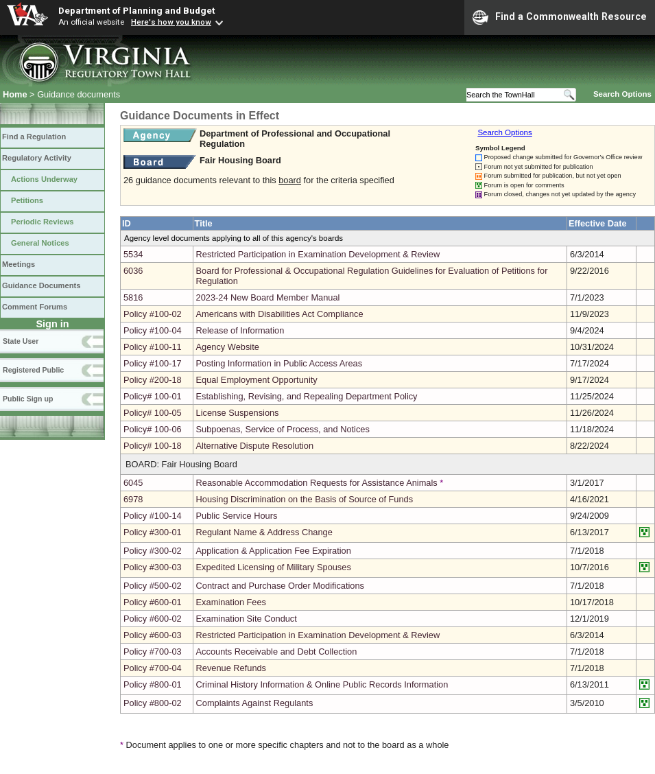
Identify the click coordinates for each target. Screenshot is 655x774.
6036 (133, 271)
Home (15, 94)
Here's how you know (171, 22)
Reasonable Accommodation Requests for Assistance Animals (317, 483)
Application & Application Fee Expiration (273, 551)
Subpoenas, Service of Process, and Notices (283, 429)
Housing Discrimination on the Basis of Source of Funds (305, 499)
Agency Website (227, 347)
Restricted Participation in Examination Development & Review (318, 254)
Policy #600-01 (152, 602)
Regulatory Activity (36, 158)
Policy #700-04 (152, 668)
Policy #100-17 (152, 363)
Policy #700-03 (152, 651)
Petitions (27, 200)
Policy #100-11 (152, 347)
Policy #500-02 (152, 585)
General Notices (40, 243)
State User (20, 341)
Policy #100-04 (152, 330)
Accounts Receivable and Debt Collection (276, 651)
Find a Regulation (34, 136)
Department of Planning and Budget (136, 10)
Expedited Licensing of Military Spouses (273, 567)
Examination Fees (231, 602)
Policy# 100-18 (152, 446)
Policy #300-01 (152, 532)
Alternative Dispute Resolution (254, 446)
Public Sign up (28, 399)
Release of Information (240, 330)
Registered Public (33, 370)
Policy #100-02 (152, 314)
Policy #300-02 (152, 551)
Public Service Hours (237, 516)
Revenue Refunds (231, 668)
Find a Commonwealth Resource (560, 17)
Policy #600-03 (152, 635)
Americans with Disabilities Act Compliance (280, 314)
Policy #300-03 (152, 567)
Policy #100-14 (152, 516)
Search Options (622, 94)
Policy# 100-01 (152, 396)
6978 (133, 499)
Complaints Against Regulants (254, 703)
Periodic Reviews (42, 222)
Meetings (18, 264)
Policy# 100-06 (152, 429)
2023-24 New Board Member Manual (268, 297)
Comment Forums (34, 307)
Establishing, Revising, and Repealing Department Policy (307, 396)
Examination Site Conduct (246, 618)
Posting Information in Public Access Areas (279, 363)
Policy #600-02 (152, 618)
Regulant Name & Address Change (264, 532)
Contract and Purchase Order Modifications (280, 585)
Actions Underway (44, 179)
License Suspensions (237, 413)
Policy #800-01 (152, 684)
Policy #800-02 (152, 703)
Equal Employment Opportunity (257, 380)
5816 (133, 297)
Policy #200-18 (152, 380)
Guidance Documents (41, 285)
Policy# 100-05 (152, 413)
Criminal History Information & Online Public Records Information (322, 684)
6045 (133, 483)
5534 (133, 254)
